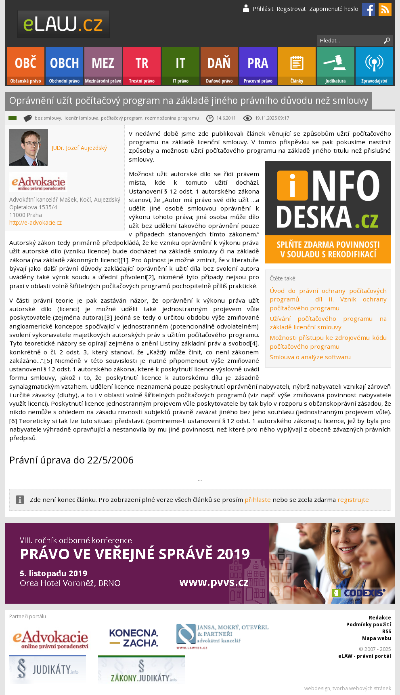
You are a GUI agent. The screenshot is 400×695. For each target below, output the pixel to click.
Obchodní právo (64, 66)
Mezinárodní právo (103, 66)
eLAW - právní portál (364, 656)
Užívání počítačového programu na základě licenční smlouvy (328, 322)
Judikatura (335, 66)
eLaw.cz (64, 24)
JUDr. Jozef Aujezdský (79, 148)
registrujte (353, 499)
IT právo (180, 66)
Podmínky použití (368, 624)
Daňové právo (219, 66)
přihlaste (258, 499)
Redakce (380, 617)
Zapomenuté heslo (333, 9)
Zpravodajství (374, 66)
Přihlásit (263, 9)
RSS (386, 631)
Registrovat (291, 9)
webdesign (317, 688)
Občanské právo (25, 66)
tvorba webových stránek (362, 688)
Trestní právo (142, 66)
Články (297, 66)
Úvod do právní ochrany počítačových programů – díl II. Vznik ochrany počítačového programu (328, 299)
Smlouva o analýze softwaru (310, 357)
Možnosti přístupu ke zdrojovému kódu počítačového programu (328, 341)
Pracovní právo (258, 66)
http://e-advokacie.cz (35, 222)
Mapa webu (376, 638)
